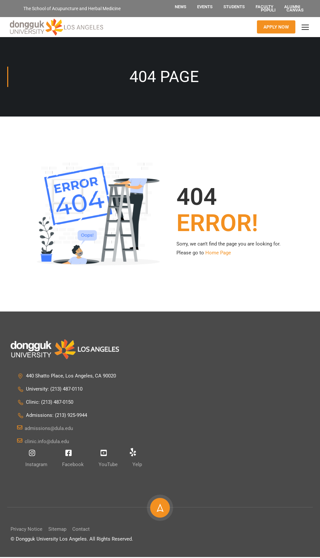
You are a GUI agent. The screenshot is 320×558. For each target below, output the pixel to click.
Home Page (218, 254)
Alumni (292, 6)
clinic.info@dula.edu (43, 442)
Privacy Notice (26, 530)
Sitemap (57, 530)
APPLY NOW (276, 27)
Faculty (264, 6)
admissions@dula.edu (45, 429)
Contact (81, 530)
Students (234, 6)
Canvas (295, 10)
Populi (268, 10)
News (180, 6)
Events (205, 6)
